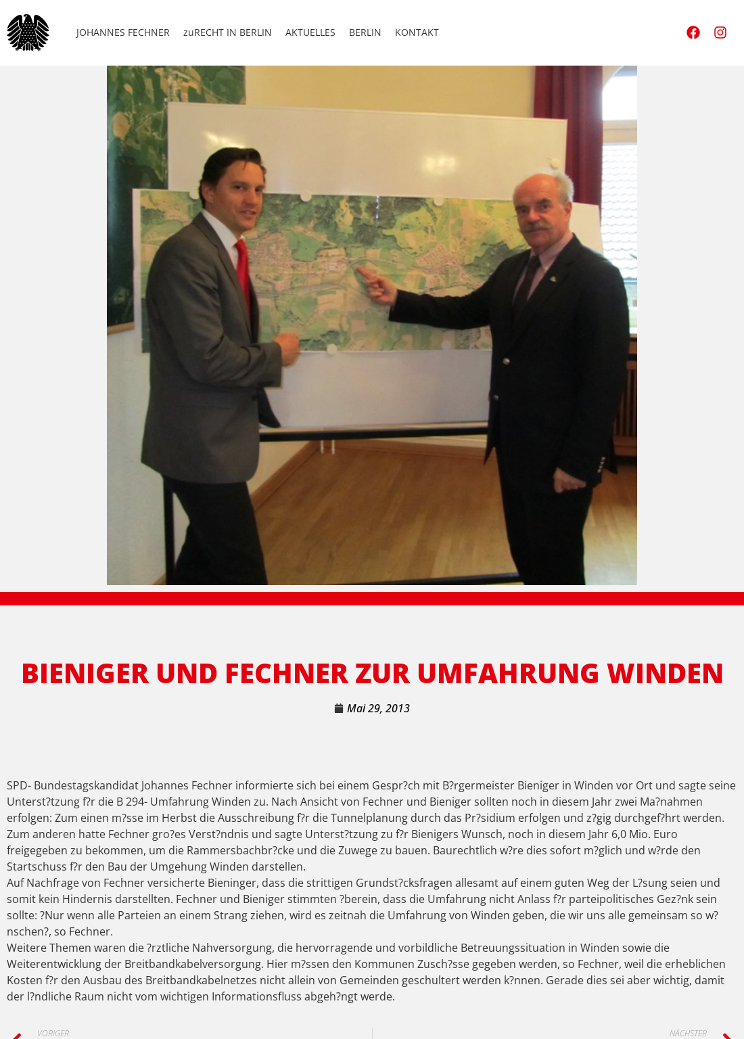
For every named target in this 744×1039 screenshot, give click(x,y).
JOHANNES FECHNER (123, 32)
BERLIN (365, 32)
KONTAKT (417, 32)
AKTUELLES (310, 32)
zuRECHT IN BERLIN (227, 32)
